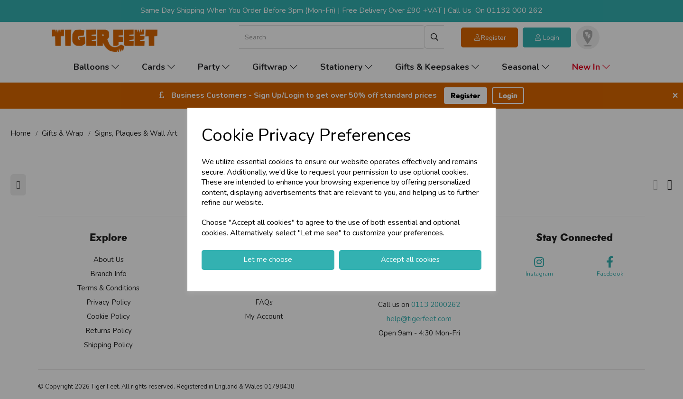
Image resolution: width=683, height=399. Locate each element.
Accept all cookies (410, 259)
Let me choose (267, 259)
